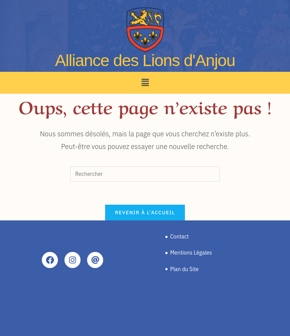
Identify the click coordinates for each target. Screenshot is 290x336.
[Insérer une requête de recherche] (145, 174)
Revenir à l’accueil (145, 212)
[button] (145, 83)
